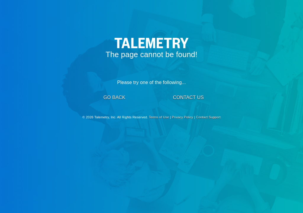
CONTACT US (188, 97)
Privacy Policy (182, 117)
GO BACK (114, 97)
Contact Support (208, 117)
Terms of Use (159, 117)
